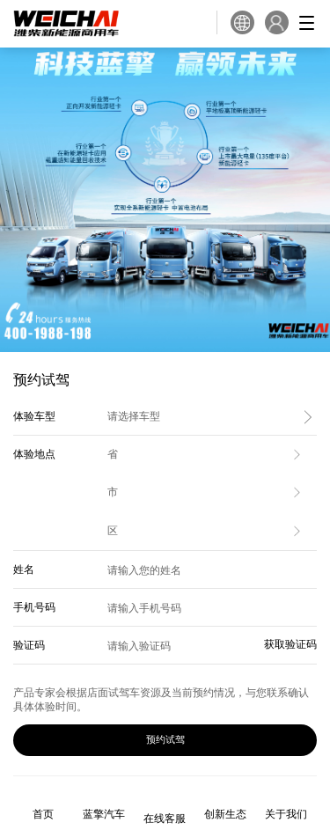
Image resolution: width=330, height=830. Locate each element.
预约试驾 (165, 739)
